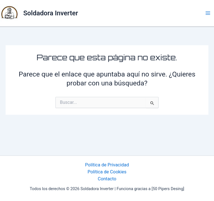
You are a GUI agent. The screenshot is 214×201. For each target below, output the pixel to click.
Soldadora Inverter (50, 13)
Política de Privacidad (107, 165)
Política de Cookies (106, 171)
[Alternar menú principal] (207, 13)
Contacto (107, 178)
